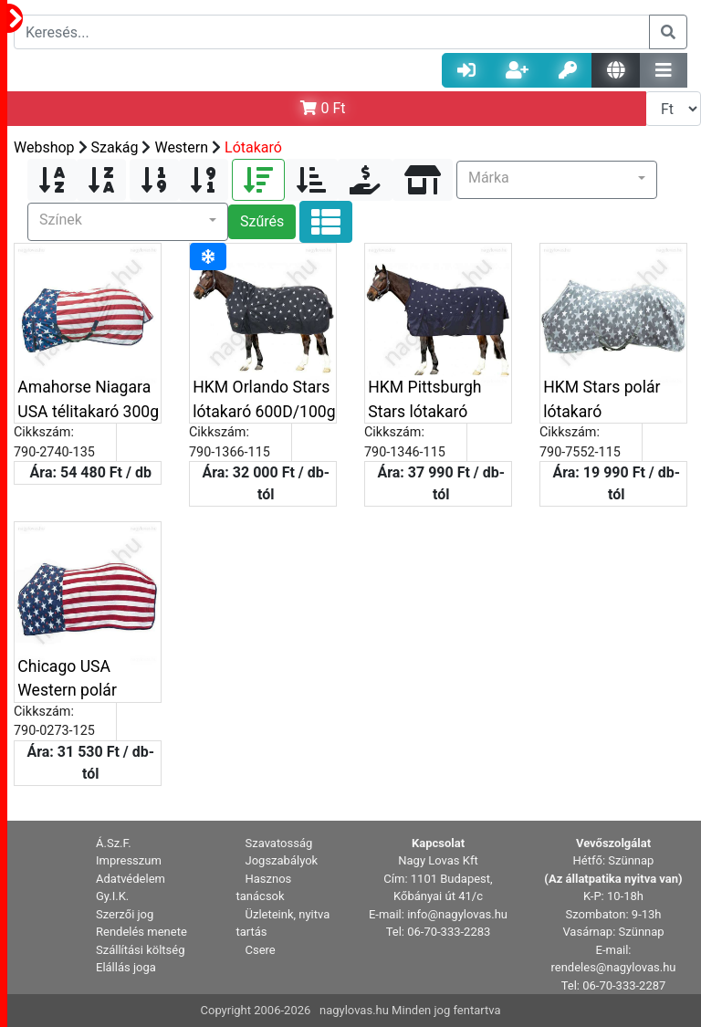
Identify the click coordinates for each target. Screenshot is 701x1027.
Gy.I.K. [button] (112, 896)
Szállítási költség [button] (140, 950)
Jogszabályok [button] (282, 860)
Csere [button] (261, 950)
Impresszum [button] (129, 860)
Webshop (44, 147)
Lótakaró (253, 147)
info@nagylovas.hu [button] (457, 914)
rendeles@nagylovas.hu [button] (613, 967)
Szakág (115, 147)
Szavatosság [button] (279, 843)
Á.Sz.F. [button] (113, 843)
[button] (556, 180)
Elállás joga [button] (126, 967)
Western (181, 147)
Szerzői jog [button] (124, 914)
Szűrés (262, 221)
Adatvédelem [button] (130, 879)
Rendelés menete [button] (141, 931)
